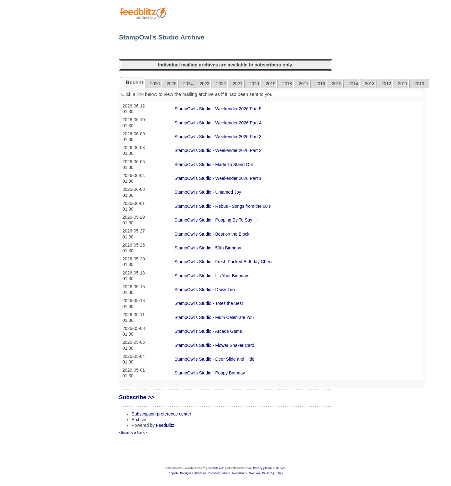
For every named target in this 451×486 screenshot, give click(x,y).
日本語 (279, 473)
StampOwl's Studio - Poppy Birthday (209, 372)
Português (186, 473)
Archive (139, 419)
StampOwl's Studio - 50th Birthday (207, 247)
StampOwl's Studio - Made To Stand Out (213, 164)
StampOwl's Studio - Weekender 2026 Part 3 (218, 136)
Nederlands (239, 473)
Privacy (257, 468)
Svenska (254, 473)
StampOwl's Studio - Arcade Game (208, 331)
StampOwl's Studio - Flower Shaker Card (214, 345)
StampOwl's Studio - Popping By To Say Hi (215, 219)
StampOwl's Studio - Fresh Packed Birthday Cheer (223, 261)
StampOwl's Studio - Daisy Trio (204, 289)
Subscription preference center (161, 413)
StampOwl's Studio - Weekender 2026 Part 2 (218, 150)
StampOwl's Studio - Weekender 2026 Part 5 (218, 108)
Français (200, 473)
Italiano (225, 473)
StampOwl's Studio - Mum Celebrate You (214, 317)
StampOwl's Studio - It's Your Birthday (211, 275)
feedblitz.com (216, 468)
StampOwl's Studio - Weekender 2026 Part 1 (218, 178)
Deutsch (267, 473)
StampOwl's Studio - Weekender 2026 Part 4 (218, 122)
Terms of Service (275, 468)
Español (213, 473)
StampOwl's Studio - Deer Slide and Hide (214, 359)
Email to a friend (133, 432)
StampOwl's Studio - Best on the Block (211, 234)
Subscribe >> (136, 397)
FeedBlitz (165, 425)
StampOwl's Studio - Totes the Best (208, 303)
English (173, 473)
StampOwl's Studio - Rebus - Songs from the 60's (222, 206)
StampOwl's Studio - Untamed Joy (207, 192)
